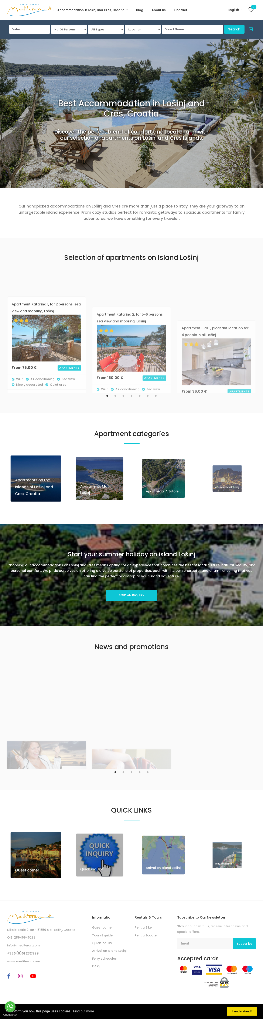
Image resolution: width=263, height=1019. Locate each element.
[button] (250, 30)
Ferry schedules (104, 958)
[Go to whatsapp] (10, 1006)
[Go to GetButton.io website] (10, 1014)
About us (159, 10)
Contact (180, 10)
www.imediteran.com (23, 961)
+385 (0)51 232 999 (23, 953)
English (234, 10)
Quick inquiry (96, 861)
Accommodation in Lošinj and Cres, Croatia (91, 10)
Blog (139, 10)
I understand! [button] (242, 1011)
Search (234, 29)
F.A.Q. (96, 966)
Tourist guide (102, 935)
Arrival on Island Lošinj (109, 951)
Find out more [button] (83, 1011)
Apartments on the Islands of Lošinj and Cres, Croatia (35, 483)
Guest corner (31, 862)
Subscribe (244, 944)
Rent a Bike (143, 927)
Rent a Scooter (146, 935)
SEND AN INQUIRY (131, 595)
